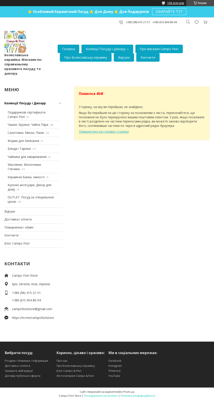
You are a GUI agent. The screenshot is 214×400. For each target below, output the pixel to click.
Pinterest (115, 371)
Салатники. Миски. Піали (26, 133)
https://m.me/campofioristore (33, 318)
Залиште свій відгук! (19, 371)
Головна (68, 49)
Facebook (115, 361)
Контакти (148, 57)
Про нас (62, 361)
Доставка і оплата (18, 219)
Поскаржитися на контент (101, 396)
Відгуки (124, 57)
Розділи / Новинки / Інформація (26, 361)
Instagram (115, 366)
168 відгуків (175, 3)
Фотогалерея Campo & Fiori (75, 376)
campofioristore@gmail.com (32, 309)
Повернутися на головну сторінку (104, 131)
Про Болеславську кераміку (85, 57)
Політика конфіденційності (138, 396)
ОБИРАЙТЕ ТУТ (169, 11)
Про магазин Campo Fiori (159, 49)
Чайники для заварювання (27, 157)
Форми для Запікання (23, 141)
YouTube (114, 376)
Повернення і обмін (18, 227)
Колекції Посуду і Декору (106, 49)
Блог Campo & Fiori (69, 371)
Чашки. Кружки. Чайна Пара (28, 124)
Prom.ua (128, 392)
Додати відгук (196, 22)
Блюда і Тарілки (19, 149)
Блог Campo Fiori (16, 243)
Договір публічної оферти (22, 376)
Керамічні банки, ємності (26, 177)
